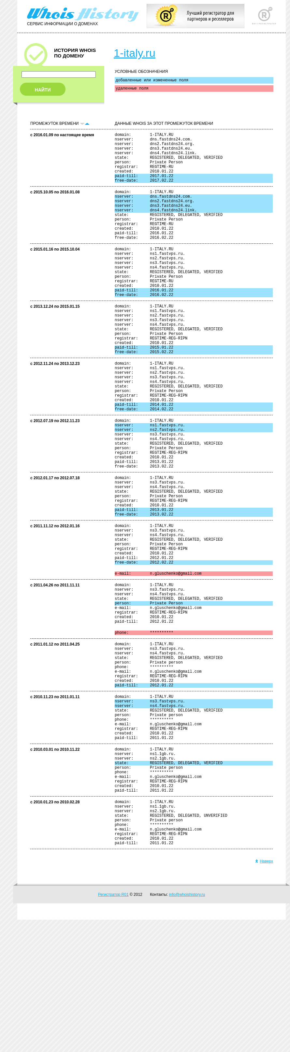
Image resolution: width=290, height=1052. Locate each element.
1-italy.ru (134, 53)
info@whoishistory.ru (187, 1027)
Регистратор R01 (113, 1027)
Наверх (264, 993)
